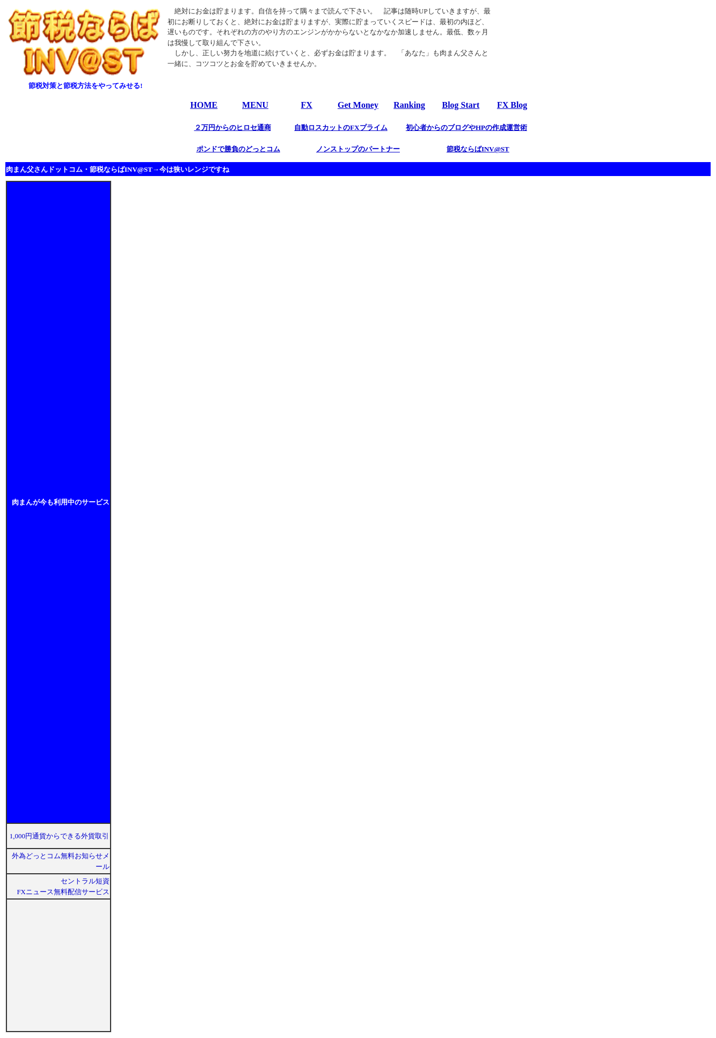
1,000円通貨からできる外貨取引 (59, 836)
